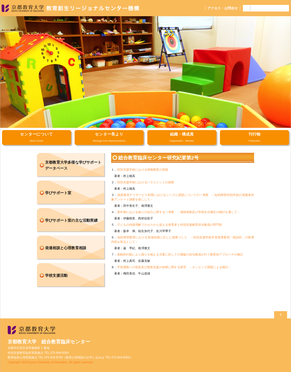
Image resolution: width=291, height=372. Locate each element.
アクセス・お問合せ (222, 8)
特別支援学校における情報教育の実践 (142, 169)
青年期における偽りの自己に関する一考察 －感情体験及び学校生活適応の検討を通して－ (178, 212)
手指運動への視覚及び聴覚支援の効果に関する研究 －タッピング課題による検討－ (174, 267)
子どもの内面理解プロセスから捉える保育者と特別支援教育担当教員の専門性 (169, 224)
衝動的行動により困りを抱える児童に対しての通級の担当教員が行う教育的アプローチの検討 (180, 254)
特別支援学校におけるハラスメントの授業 (145, 182)
